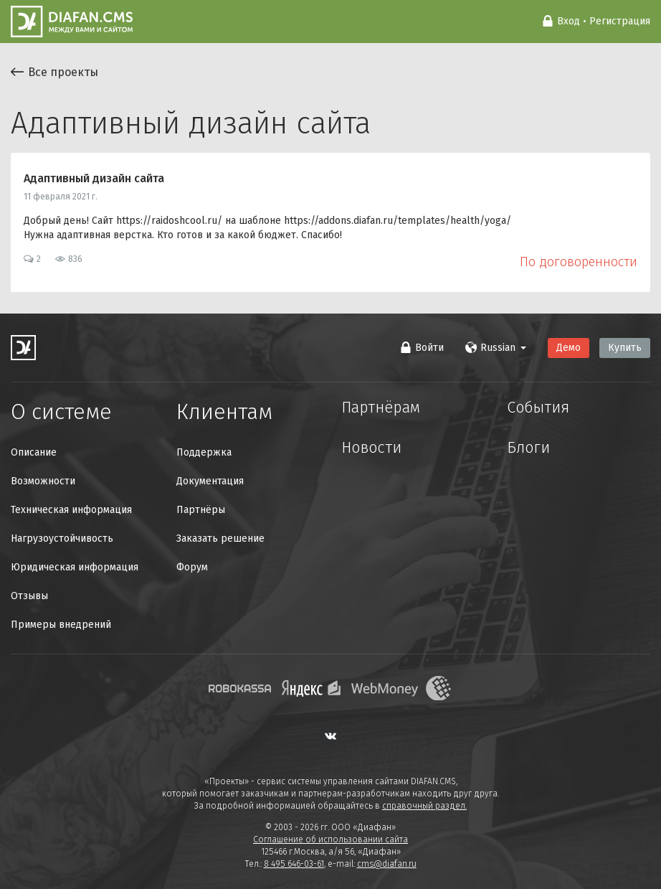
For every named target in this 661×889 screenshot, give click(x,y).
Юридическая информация (74, 567)
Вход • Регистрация (596, 21)
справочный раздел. (424, 806)
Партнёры (200, 510)
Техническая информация (71, 510)
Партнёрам (395, 412)
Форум (192, 567)
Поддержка (204, 452)
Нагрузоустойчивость (62, 538)
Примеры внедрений (61, 624)
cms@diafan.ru (387, 864)
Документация (210, 481)
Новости (382, 461)
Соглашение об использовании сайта (330, 839)
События (549, 412)
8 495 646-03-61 (294, 864)
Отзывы (29, 596)
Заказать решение (220, 538)
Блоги (536, 461)
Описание (34, 452)
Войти (422, 348)
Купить (625, 348)
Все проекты (54, 72)
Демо (568, 348)
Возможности (43, 481)
